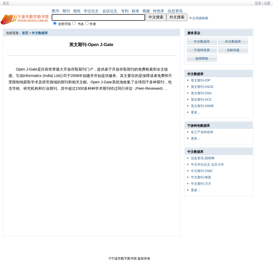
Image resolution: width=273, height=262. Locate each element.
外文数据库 (40, 33)
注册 (267, 3)
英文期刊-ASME (202, 106)
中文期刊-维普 (201, 177)
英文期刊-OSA (201, 93)
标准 (135, 11)
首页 (6, 3)
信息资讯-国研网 (202, 158)
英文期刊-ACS (201, 99)
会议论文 (109, 11)
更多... (195, 112)
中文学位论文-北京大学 (207, 164)
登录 (258, 3)
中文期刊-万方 (201, 184)
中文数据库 (202, 41)
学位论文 (91, 11)
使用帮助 (201, 58)
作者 (93, 24)
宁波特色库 (202, 50)
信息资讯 (175, 11)
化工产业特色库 (202, 132)
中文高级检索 (198, 18)
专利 (125, 11)
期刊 (66, 11)
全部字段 (64, 24)
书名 (81, 24)
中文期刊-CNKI (201, 171)
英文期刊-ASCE (202, 87)
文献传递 (233, 50)
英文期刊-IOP (200, 80)
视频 (146, 11)
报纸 (77, 11)
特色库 (158, 11)
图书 (55, 11)
